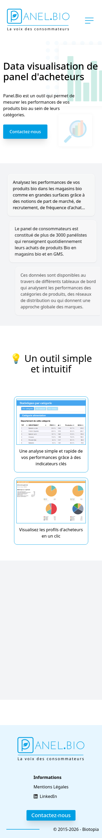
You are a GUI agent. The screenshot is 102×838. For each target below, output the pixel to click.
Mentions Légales (51, 787)
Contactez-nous (25, 132)
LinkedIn (48, 796)
